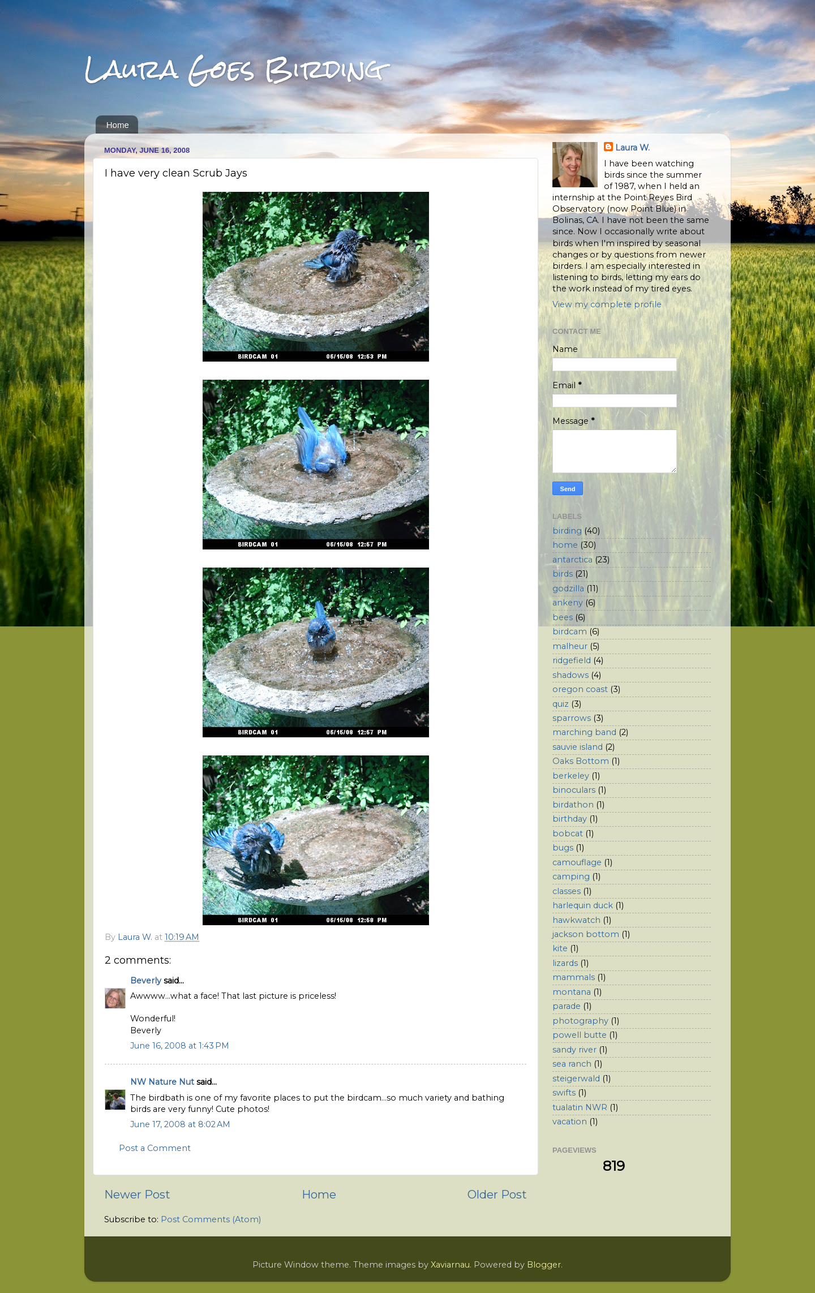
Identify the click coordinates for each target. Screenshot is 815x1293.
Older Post (497, 1194)
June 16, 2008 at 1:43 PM (179, 1046)
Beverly (145, 981)
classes (566, 891)
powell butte (579, 1035)
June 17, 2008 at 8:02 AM (180, 1124)
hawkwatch (576, 920)
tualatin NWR (579, 1107)
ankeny (567, 603)
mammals (573, 977)
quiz (560, 704)
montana (571, 992)
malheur (569, 646)
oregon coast (580, 689)
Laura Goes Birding (233, 69)
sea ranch (571, 1064)
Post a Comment (155, 1148)
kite (560, 948)
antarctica (572, 560)
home (565, 545)
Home (117, 125)
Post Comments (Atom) (211, 1219)
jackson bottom (585, 934)
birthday (569, 819)
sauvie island (577, 747)
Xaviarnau (450, 1265)
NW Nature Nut (162, 1082)
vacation (569, 1121)
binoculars (573, 790)
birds (562, 574)
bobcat (567, 833)
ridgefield (571, 660)
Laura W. (632, 148)
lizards (565, 963)
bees (562, 617)
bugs (562, 848)
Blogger (544, 1265)
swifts (564, 1093)
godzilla (568, 588)
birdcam (569, 631)
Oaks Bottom (580, 761)
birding (567, 531)
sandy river (574, 1050)
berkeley (570, 776)
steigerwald (576, 1078)
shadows (570, 675)
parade (566, 1006)
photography (580, 1021)
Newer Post (137, 1194)
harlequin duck (582, 905)
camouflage (577, 862)
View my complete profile (607, 304)
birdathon (573, 805)
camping (571, 876)
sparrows (571, 718)
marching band (584, 732)
